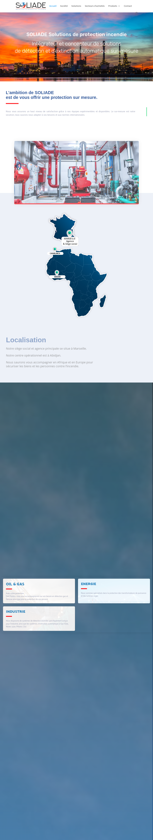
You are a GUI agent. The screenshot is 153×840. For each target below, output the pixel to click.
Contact (128, 6)
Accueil (52, 6)
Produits (112, 6)
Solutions (76, 6)
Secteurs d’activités (95, 6)
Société (64, 6)
